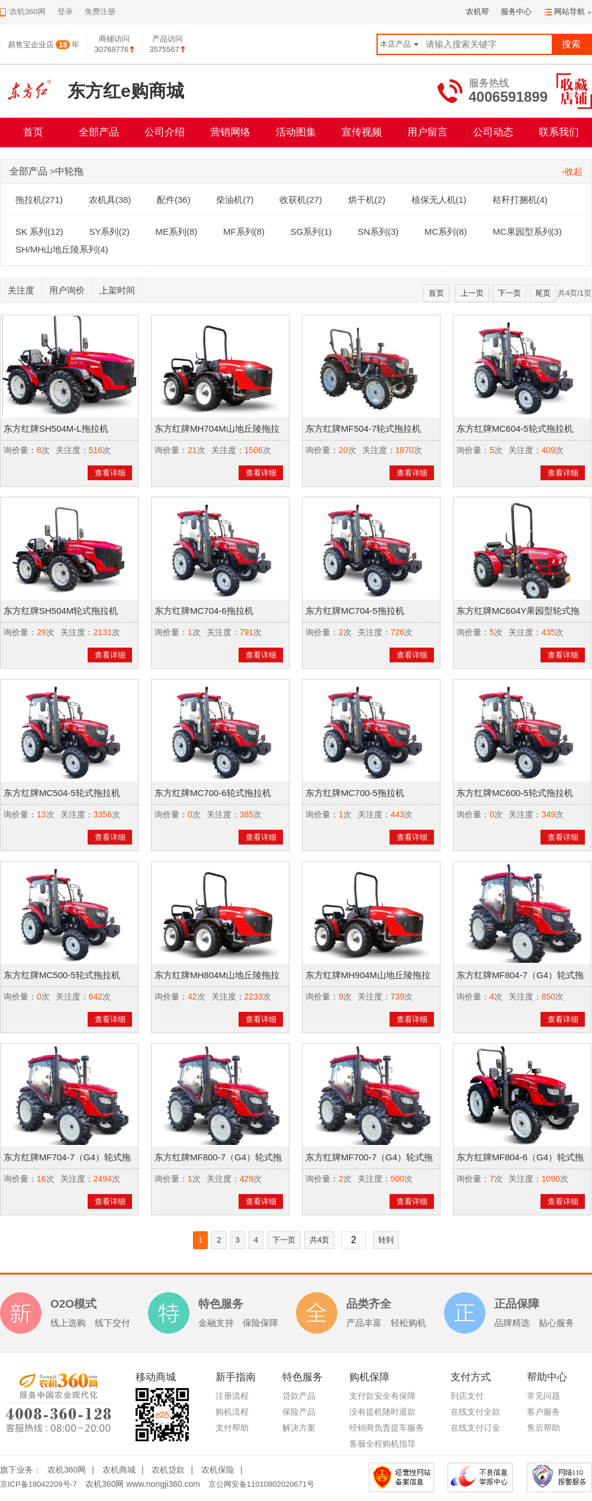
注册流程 (232, 1395)
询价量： (20, 450)
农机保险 (217, 1469)
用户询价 (67, 290)
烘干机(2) (366, 200)
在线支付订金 (475, 1427)
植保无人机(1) (438, 200)
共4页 (319, 1239)
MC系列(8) (445, 232)
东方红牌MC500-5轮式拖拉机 (62, 975)
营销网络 (230, 132)
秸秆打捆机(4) (520, 200)
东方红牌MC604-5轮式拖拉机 (514, 428)
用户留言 (427, 132)
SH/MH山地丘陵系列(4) (61, 249)
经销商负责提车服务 (386, 1427)
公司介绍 (164, 132)
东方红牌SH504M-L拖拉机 (56, 428)
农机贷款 (168, 1469)
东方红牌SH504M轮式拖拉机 (61, 611)
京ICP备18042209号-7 (38, 1484)
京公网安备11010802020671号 (261, 1484)
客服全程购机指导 (382, 1443)
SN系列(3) (378, 232)
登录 (65, 11)
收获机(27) (300, 200)
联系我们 (559, 132)
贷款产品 (299, 1395)
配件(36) (174, 200)
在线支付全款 (475, 1411)
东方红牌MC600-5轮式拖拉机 (514, 793)
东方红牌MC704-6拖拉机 (204, 611)
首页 (33, 132)
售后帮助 (543, 1427)
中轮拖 (69, 171)
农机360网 (66, 1469)
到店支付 (467, 1395)
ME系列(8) (176, 232)
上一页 (472, 293)
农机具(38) (110, 200)
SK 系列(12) (39, 232)
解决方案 (299, 1427)
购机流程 (232, 1411)
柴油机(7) (234, 200)
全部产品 (99, 132)
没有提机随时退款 (382, 1411)
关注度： (72, 450)
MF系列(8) (244, 232)
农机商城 (119, 1469)
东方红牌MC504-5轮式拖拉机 (62, 793)
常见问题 (543, 1395)
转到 (386, 1239)
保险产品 (299, 1411)
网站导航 (569, 11)
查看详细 (110, 472)
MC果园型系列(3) (527, 232)
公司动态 (493, 132)
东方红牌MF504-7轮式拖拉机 (363, 428)
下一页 (509, 293)
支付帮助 (232, 1427)
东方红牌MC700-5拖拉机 (354, 793)
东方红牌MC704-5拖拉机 (354, 611)
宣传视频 (362, 132)
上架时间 (117, 290)
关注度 (21, 290)
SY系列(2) (109, 232)
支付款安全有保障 (382, 1395)
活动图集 (296, 132)
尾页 (543, 293)
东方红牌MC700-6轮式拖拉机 (213, 793)
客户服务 (543, 1411)
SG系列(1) (311, 232)
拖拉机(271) (39, 200)
